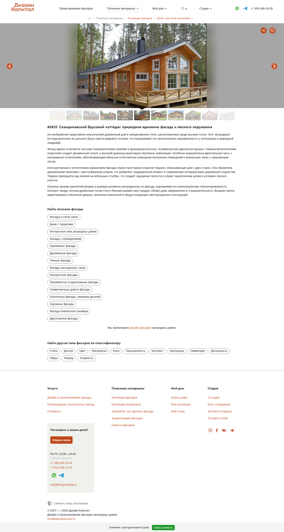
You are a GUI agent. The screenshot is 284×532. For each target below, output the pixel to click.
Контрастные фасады (64, 274)
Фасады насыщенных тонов (67, 267)
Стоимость (54, 411)
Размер (69, 358)
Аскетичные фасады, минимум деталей (75, 296)
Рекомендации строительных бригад (70, 404)
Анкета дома (179, 397)
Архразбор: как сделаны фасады (133, 411)
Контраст (157, 350)
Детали (68, 350)
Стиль (54, 350)
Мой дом (157, 8)
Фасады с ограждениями (65, 238)
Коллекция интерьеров (126, 404)
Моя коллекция (181, 404)
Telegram (232, 430)
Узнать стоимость (163, 527)
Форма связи (61, 440)
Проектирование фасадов (75, 8)
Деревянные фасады (63, 253)
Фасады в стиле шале (64, 216)
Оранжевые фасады (63, 245)
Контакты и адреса (220, 411)
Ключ (116, 350)
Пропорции (177, 350)
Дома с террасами (61, 224)
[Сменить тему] (67, 503)
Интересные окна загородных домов (73, 231)
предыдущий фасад (10, 66)
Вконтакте (224, 430)
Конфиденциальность (61, 518)
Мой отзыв (178, 411)
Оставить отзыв (218, 418)
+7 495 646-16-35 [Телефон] (262, 8)
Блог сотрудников (219, 404)
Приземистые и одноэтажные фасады (74, 282)
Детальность (219, 350)
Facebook (217, 430)
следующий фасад (274, 66)
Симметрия (197, 350)
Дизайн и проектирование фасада (69, 397)
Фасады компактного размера (69, 311)
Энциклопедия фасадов (127, 418)
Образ (54, 358)
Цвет (82, 350)
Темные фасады (60, 260)
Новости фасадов (123, 425)
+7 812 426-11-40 (61, 467)
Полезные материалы (121, 8)
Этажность (87, 358)
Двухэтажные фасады (64, 318)
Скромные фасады (62, 304)
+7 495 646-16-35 (61, 463)
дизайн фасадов (140, 327)
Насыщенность (135, 350)
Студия (204, 8)
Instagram (210, 430)
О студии (213, 397)
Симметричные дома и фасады (70, 289)
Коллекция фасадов (124, 397)
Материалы (99, 350)
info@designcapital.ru (63, 484)
